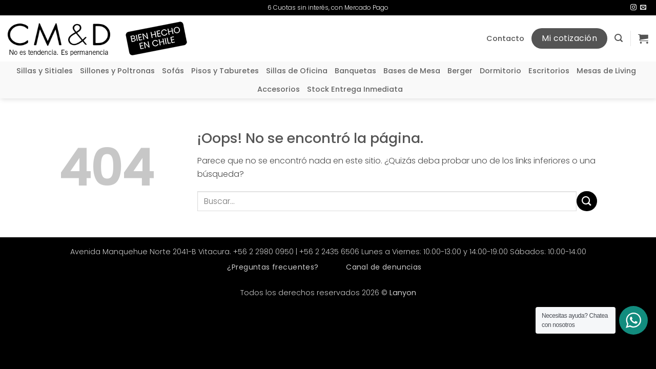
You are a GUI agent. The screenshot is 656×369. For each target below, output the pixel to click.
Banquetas (355, 71)
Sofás (173, 71)
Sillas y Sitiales (44, 71)
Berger (460, 71)
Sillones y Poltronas (117, 71)
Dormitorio (500, 71)
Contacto (505, 38)
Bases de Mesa (411, 71)
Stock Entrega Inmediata (355, 89)
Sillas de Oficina (296, 71)
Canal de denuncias (384, 267)
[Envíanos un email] (643, 7)
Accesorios (278, 89)
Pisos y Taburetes (225, 71)
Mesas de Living (606, 71)
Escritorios (548, 71)
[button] (618, 38)
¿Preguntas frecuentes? (272, 267)
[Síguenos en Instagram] (633, 7)
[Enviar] (587, 201)
